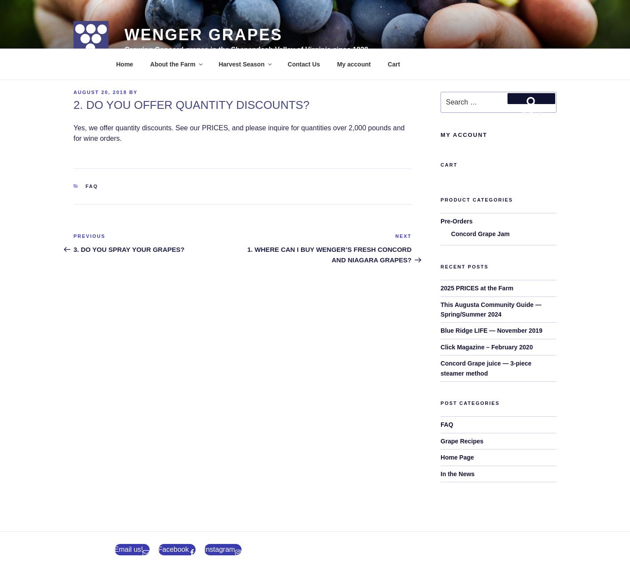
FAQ (92, 186)
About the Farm (176, 64)
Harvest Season (246, 64)
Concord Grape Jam (480, 233)
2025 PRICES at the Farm (477, 288)
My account (354, 64)
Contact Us (304, 64)
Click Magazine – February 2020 (487, 347)
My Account (464, 135)
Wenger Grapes (203, 35)
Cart (394, 64)
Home (124, 64)
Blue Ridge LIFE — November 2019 (491, 330)
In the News (458, 473)
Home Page (457, 457)
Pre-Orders (456, 221)
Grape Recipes (462, 441)
